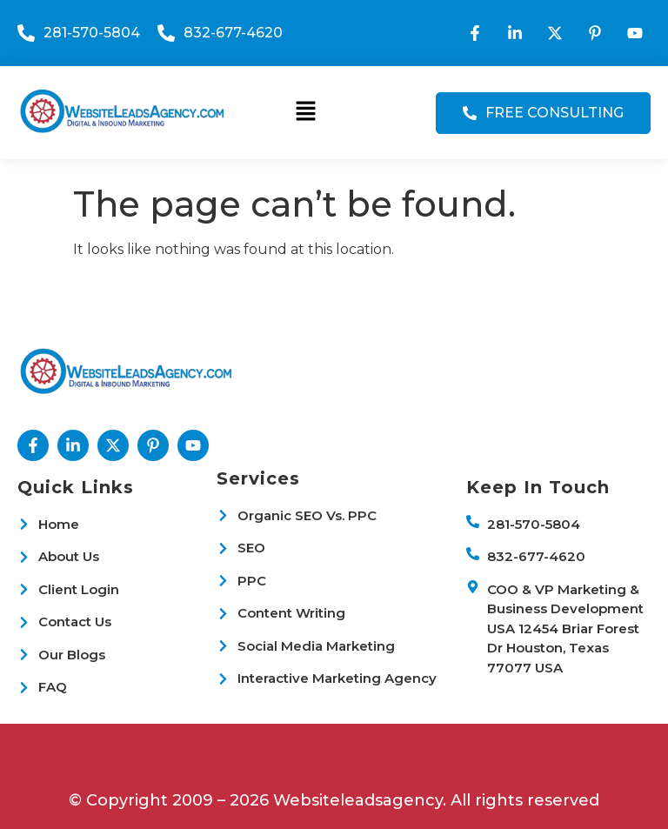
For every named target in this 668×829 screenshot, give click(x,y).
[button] (305, 112)
